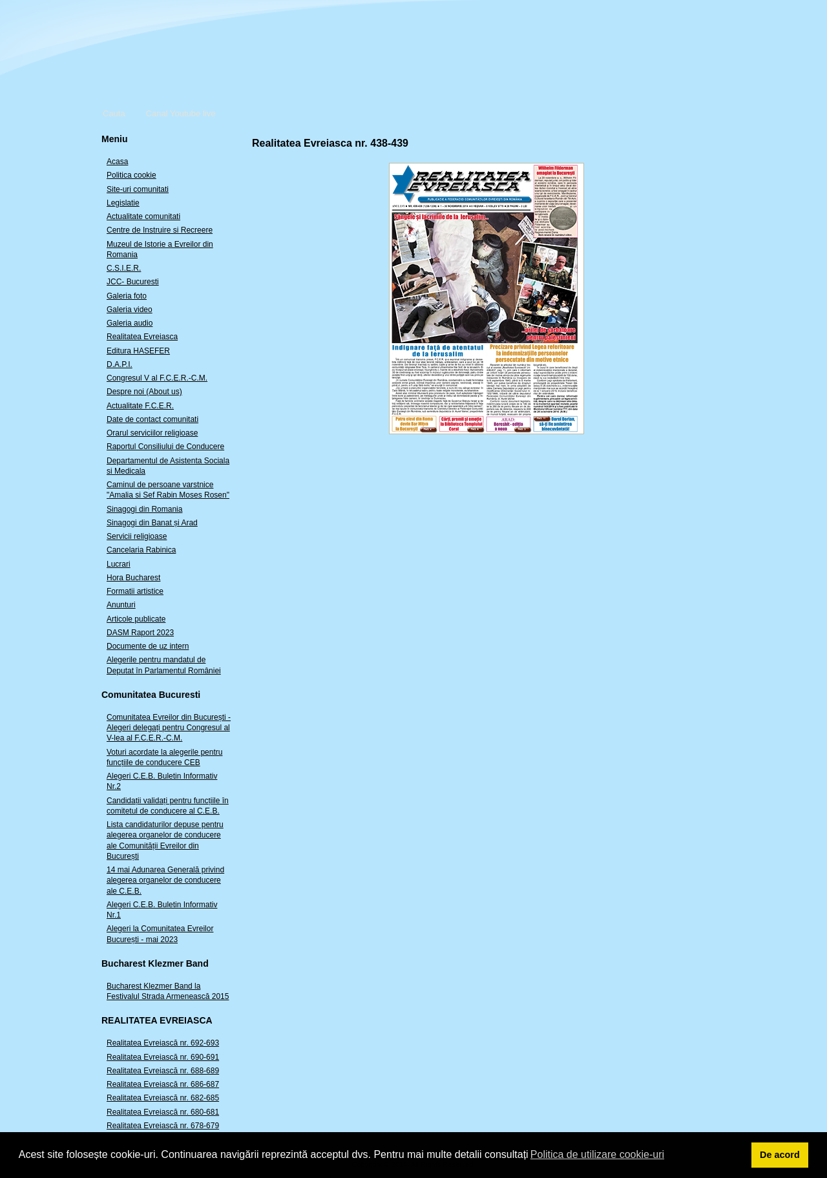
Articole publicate (136, 619)
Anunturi (121, 604)
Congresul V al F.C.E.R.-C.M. (157, 378)
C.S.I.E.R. (124, 268)
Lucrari (119, 564)
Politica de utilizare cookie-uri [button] (597, 1154)
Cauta (114, 113)
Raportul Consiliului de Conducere (165, 446)
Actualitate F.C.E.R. (140, 405)
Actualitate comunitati (143, 216)
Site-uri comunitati (138, 189)
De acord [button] (780, 1155)
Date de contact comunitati (152, 419)
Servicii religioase (137, 536)
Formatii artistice (135, 591)
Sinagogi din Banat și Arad (152, 522)
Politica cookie (131, 175)
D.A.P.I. (119, 364)
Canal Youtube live (181, 113)
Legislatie (123, 202)
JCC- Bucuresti (133, 281)
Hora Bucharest (133, 577)
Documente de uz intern (148, 646)
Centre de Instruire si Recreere (160, 230)
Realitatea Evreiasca (142, 336)
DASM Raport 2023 (140, 632)
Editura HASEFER (138, 350)
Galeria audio (129, 323)
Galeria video (129, 309)
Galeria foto (127, 295)
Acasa (117, 161)
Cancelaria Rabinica (141, 549)
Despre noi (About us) (144, 391)
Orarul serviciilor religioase (152, 432)
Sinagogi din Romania (144, 509)
